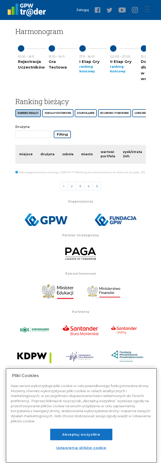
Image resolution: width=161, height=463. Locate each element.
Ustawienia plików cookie (81, 448)
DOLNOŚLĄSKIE (85, 113)
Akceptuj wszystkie (81, 434)
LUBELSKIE (141, 113)
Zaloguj (83, 10)
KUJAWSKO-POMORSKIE (114, 113)
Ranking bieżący (28, 113)
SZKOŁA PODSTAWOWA (58, 113)
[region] (81, 415)
